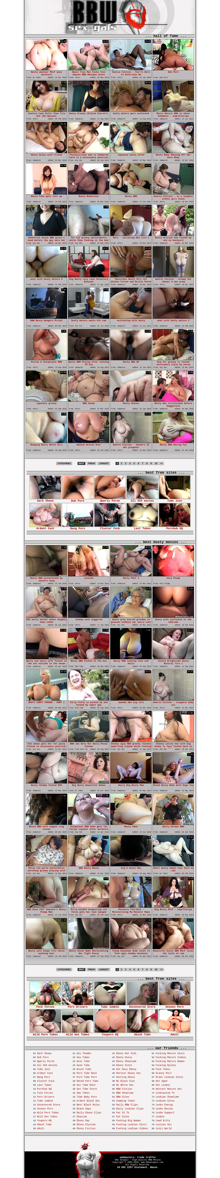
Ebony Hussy (124, 1057)
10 (156, 463)
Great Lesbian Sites (169, 1077)
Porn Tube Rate (87, 1073)
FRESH (91, 463)
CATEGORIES (64, 463)
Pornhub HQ (174, 527)
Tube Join (174, 499)
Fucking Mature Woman (170, 1061)
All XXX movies (142, 499)
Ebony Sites (124, 1065)
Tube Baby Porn (87, 1097)
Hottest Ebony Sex (128, 1073)
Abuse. (154, 1167)
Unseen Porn (174, 1006)
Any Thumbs (84, 1053)
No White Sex (125, 1085)
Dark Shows (45, 499)
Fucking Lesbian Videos (132, 1128)
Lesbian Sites (165, 1100)
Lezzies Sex (164, 1124)
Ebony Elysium (86, 1124)
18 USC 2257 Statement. (133, 1167)
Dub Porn (78, 499)
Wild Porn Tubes (45, 1033)
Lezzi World (164, 1128)
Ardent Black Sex (88, 1100)
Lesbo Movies (164, 1108)
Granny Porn (164, 1073)
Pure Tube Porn (87, 1077)
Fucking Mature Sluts (170, 1053)
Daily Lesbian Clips (130, 1108)
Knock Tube (84, 1069)
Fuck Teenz (163, 1069)
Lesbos (160, 1116)
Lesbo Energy (164, 1104)
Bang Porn (78, 527)
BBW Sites (122, 1097)
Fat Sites (122, 1116)
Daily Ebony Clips (89, 1112)
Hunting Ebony (125, 1077)
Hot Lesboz (163, 1085)
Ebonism (82, 1116)
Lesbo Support (165, 1112)
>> (161, 463)
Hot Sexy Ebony (126, 1069)
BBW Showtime (125, 1093)
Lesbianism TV (165, 1093)
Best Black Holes (88, 1104)
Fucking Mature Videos (171, 1057)
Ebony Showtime (126, 1061)
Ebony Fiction (86, 1128)
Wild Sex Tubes (78, 1033)
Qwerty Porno (110, 499)
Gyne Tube (83, 1065)
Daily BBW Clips (127, 1104)
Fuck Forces (45, 1006)
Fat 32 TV (122, 1112)
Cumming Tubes (125, 1100)
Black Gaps (84, 1108)
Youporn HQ (110, 1033)
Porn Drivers (78, 1006)
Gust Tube (83, 1061)
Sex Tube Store (87, 1089)
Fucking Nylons (166, 1065)
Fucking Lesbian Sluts (131, 1124)
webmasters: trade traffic (138, 1157)
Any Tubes (83, 1057)
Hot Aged (161, 1081)
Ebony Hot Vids (126, 1053)
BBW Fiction (124, 1089)
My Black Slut (125, 1081)
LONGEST (104, 463)
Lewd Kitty (163, 1120)
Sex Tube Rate (86, 1085)
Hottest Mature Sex (169, 1089)
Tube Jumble (110, 1006)
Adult (174, 1033)
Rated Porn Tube (87, 1081)
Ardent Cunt (45, 527)
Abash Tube (142, 1033)
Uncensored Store (142, 1006)
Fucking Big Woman (128, 1120)
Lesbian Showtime (167, 1097)
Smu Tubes (83, 1093)
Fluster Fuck (110, 527)
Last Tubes (142, 527)
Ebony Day (83, 1120)
